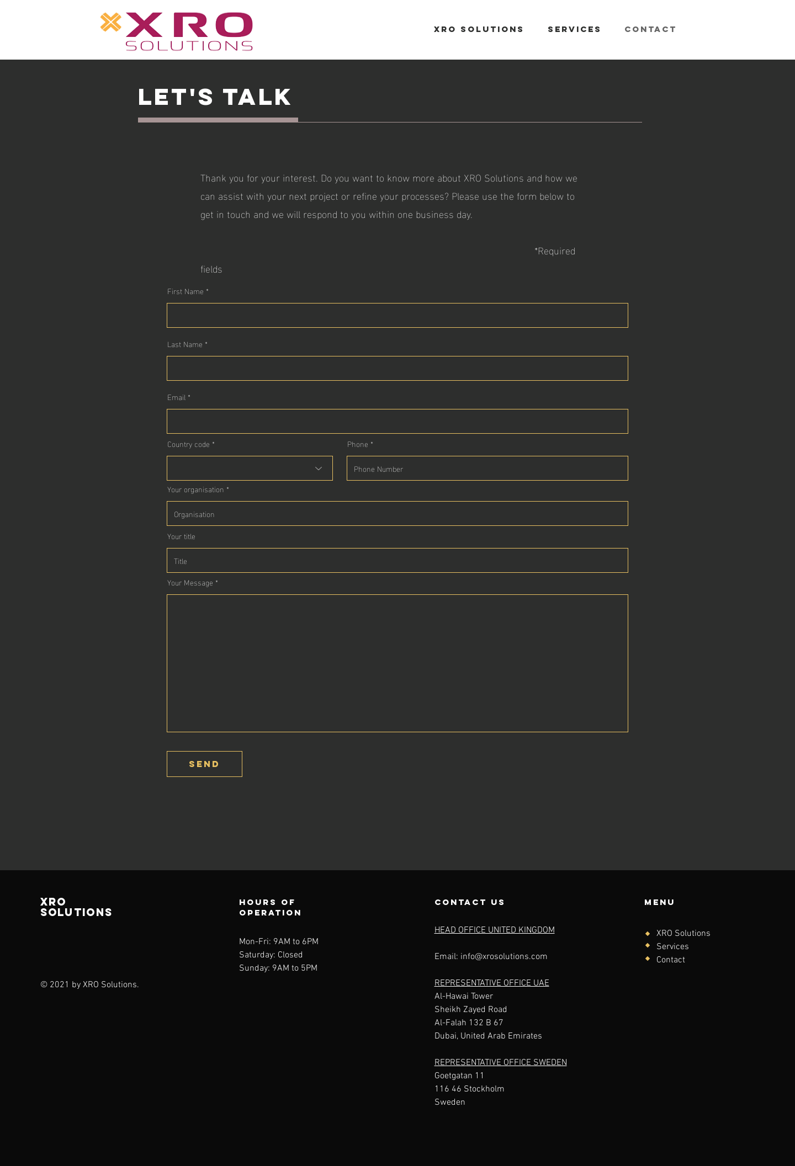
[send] (204, 764)
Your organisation (195, 489)
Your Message (190, 582)
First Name (185, 291)
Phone (357, 444)
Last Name (185, 344)
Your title (181, 536)
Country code (188, 444)
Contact (670, 960)
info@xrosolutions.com (504, 956)
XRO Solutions (683, 933)
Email (176, 397)
